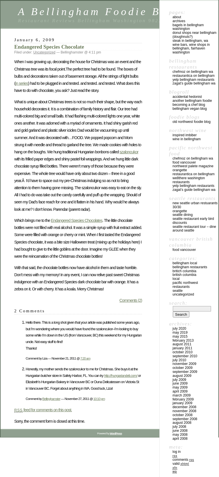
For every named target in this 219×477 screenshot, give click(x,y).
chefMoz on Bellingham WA (193, 72)
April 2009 (180, 391)
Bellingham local (185, 263)
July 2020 (179, 329)
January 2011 (182, 348)
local (176, 279)
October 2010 (182, 352)
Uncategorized (44, 52)
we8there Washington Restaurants (189, 180)
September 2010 (185, 356)
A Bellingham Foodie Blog (99, 11)
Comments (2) (130, 300)
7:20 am (85, 358)
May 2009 (180, 387)
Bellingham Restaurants (190, 267)
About (177, 17)
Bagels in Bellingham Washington (188, 27)
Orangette (180, 170)
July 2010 (179, 360)
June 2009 (180, 383)
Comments (183, 460)
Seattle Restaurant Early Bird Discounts (193, 221)
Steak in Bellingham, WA (190, 41)
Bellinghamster (51, 398)
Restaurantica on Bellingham (193, 76)
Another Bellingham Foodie (192, 101)
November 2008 (184, 411)
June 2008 (180, 431)
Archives (179, 21)
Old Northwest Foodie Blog (191, 122)
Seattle (177, 291)
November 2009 (184, 364)
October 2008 (182, 415)
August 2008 (182, 423)
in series (21, 83)
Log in (177, 452)
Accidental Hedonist (187, 97)
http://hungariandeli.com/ (120, 375)
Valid (181, 464)
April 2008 (180, 439)
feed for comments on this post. (43, 410)
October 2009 (182, 368)
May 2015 (180, 336)
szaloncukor (128, 152)
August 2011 (182, 344)
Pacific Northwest (185, 283)
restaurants (181, 287)
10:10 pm (99, 398)
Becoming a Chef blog (189, 105)
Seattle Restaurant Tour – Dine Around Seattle (194, 229)
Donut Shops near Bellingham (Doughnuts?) (194, 35)
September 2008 (185, 419)
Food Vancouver (184, 162)
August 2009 (182, 376)
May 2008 (180, 435)
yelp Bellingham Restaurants (193, 80)
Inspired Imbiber (185, 135)
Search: (178, 303)
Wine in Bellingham (187, 139)
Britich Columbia (184, 271)
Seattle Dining (183, 215)
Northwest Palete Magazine (193, 166)
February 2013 (183, 340)
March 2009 (181, 395)
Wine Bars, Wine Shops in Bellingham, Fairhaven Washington (191, 49)
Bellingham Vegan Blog (190, 109)
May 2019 (180, 332)
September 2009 (185, 372)
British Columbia (184, 275)
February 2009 (183, 399)
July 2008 (179, 427)
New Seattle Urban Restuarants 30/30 (195, 205)
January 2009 (182, 403)
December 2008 (184, 407)
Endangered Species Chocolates (76, 220)
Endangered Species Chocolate (49, 47)
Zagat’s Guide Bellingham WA (194, 83)
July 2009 (179, 380)
